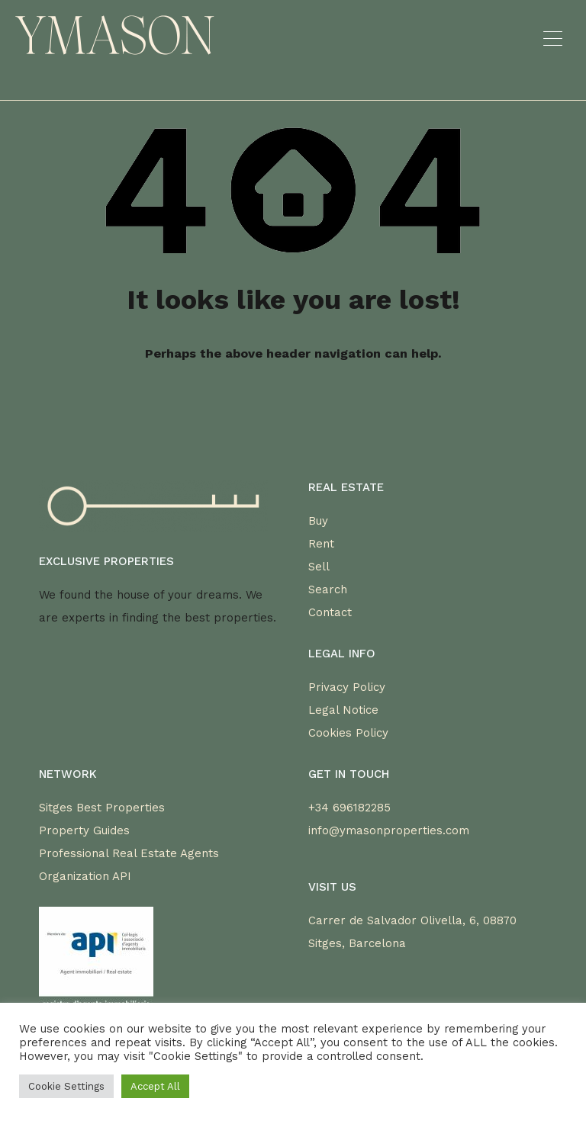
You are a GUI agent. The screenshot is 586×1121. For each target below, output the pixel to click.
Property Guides (84, 830)
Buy (318, 521)
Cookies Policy (348, 733)
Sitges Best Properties (102, 807)
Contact (330, 612)
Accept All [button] (155, 1086)
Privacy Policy (346, 687)
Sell (319, 566)
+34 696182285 (349, 807)
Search (327, 589)
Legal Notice (343, 710)
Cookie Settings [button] (66, 1086)
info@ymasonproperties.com (388, 830)
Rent (321, 544)
